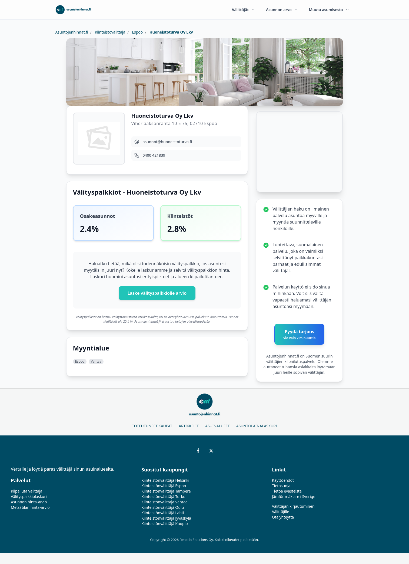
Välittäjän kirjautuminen (293, 506)
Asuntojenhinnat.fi (71, 32)
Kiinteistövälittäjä (109, 32)
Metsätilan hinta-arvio (30, 507)
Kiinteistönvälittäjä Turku (163, 496)
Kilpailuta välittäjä (26, 491)
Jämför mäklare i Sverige (293, 496)
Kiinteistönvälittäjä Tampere (166, 491)
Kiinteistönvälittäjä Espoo (163, 485)
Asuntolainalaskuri (256, 425)
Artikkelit (189, 425)
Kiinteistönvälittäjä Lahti (162, 512)
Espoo (137, 32)
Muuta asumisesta (329, 9)
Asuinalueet (217, 425)
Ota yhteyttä (283, 517)
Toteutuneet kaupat (152, 425)
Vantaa (96, 361)
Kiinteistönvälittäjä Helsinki (165, 480)
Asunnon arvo (282, 9)
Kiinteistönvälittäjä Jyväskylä (166, 518)
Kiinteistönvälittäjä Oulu (162, 507)
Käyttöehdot (283, 480)
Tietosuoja (281, 485)
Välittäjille (280, 511)
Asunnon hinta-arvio (29, 501)
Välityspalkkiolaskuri (29, 496)
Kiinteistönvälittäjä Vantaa (164, 501)
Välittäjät (243, 9)
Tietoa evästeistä (287, 491)
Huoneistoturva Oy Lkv (170, 32)
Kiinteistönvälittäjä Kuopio (164, 523)
